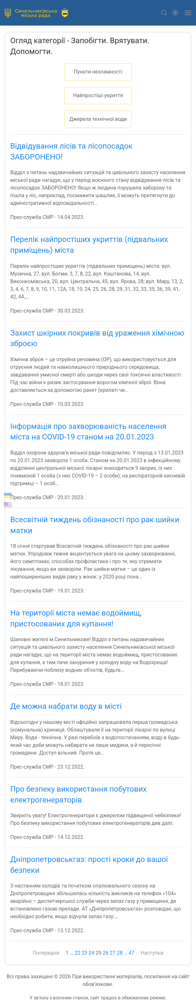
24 (91, 953)
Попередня (46, 953)
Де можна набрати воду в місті (66, 706)
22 (77, 953)
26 (105, 953)
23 (84, 953)
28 (119, 953)
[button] (164, 13)
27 (112, 953)
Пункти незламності (98, 72)
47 (131, 953)
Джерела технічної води (98, 119)
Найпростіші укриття (98, 95)
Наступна (152, 953)
